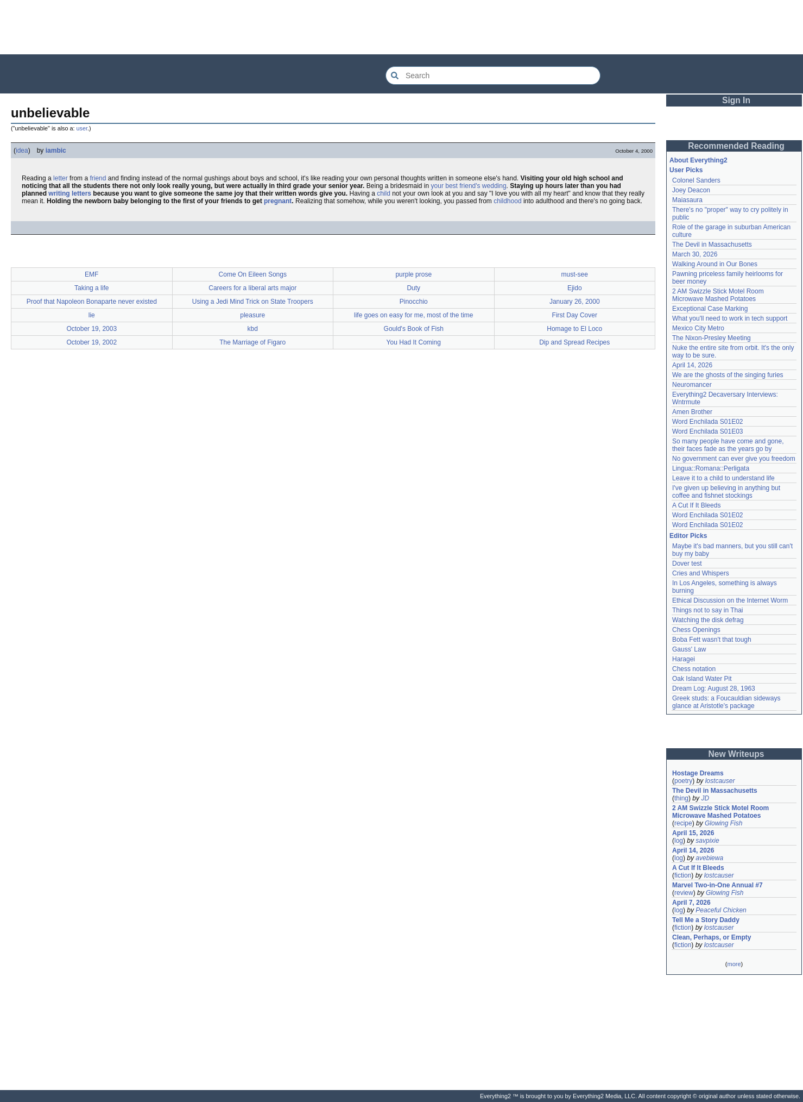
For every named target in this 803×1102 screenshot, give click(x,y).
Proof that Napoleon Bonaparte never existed (92, 301)
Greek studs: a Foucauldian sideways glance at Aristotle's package (726, 702)
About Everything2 (698, 160)
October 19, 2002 (91, 342)
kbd (253, 329)
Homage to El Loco (574, 329)
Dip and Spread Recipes (574, 342)
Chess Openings (696, 630)
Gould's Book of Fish (414, 329)
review (683, 893)
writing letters (69, 193)
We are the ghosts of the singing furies (727, 375)
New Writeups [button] (736, 754)
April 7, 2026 (691, 902)
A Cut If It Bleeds (696, 505)
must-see (574, 274)
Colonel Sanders (696, 180)
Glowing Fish (723, 823)
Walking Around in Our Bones (714, 264)
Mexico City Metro (698, 328)
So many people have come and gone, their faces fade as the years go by (727, 445)
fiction (682, 875)
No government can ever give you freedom (733, 458)
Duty (413, 288)
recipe (683, 823)
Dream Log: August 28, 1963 (713, 688)
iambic (56, 150)
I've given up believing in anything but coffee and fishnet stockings (726, 491)
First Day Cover (574, 315)
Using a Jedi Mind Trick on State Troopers (252, 301)
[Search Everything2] (492, 75)
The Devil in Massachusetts (712, 244)
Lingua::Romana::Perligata (710, 468)
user (82, 128)
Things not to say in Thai (707, 610)
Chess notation (694, 669)
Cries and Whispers (700, 573)
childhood (507, 201)
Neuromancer (692, 385)
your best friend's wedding (469, 186)
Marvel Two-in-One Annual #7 (717, 885)
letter (60, 178)
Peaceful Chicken (720, 910)
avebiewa (709, 858)
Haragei (683, 659)
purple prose (413, 274)
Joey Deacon (691, 190)
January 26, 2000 (574, 301)
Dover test (687, 563)
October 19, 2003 (91, 329)
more (734, 964)
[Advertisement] (401, 27)
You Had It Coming (414, 342)
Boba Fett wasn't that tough (711, 639)
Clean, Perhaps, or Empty (711, 937)
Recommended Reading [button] (736, 146)
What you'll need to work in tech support (729, 318)
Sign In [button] (736, 100)
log (678, 840)
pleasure (252, 315)
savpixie (707, 840)
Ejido (574, 288)
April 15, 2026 (693, 833)
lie (91, 315)
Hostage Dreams (698, 773)
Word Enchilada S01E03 (707, 431)
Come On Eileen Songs (253, 274)
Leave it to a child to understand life (723, 478)
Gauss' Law (689, 649)
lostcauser (720, 781)
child (383, 193)
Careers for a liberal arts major (252, 288)
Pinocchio (414, 301)
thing (681, 798)
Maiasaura (687, 200)
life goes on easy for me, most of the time (413, 315)
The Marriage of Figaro (252, 342)
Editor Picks (688, 536)
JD (705, 798)
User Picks (686, 170)
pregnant (278, 201)
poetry (683, 781)
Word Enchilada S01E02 (707, 421)
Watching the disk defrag (708, 620)
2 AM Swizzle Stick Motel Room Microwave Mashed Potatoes (718, 295)
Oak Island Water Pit (702, 679)
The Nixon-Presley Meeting (711, 338)
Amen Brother (692, 412)
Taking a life (91, 288)
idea (22, 150)
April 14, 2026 (692, 365)
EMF (91, 274)
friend (98, 178)
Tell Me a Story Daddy (705, 920)
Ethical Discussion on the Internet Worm (730, 600)
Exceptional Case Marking (710, 308)
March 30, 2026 (694, 254)
